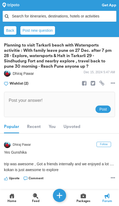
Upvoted (71, 127)
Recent (34, 127)
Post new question (37, 30)
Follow (104, 144)
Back (10, 30)
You (52, 127)
